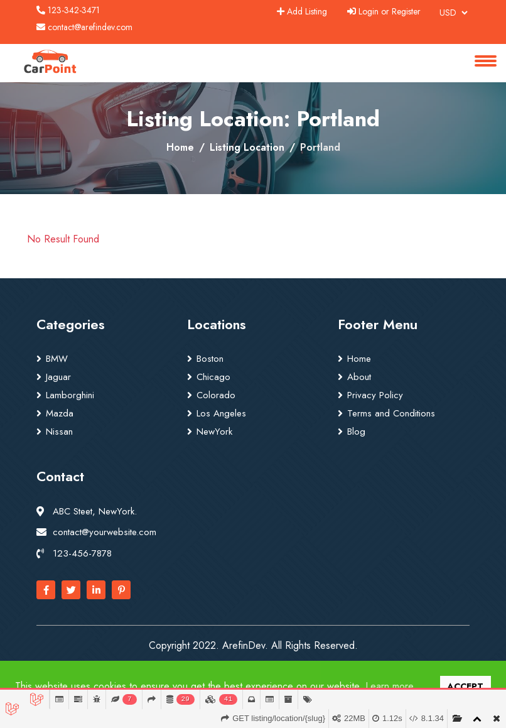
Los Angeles (221, 413)
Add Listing (302, 11)
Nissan (59, 431)
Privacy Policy (375, 395)
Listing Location (247, 147)
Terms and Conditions (391, 413)
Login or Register (384, 11)
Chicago (213, 377)
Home (180, 147)
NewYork (214, 431)
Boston (209, 359)
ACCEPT (465, 686)
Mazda (59, 413)
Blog (356, 431)
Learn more (389, 686)
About (359, 377)
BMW (57, 359)
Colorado (215, 395)
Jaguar (58, 377)
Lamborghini (70, 395)
